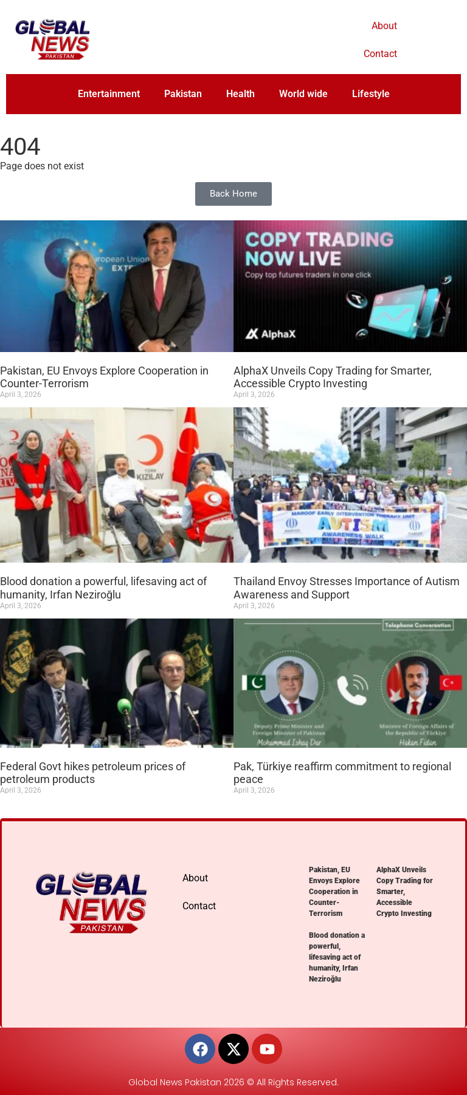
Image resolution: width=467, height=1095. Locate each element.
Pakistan (183, 94)
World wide (303, 94)
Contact (380, 53)
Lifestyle (371, 94)
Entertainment (109, 94)
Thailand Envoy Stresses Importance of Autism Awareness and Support (347, 588)
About (384, 26)
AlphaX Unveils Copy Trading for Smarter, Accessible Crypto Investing (333, 377)
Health (240, 94)
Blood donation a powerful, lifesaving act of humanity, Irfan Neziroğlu (103, 588)
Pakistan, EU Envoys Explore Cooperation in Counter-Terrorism (334, 892)
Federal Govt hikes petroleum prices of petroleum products (92, 773)
